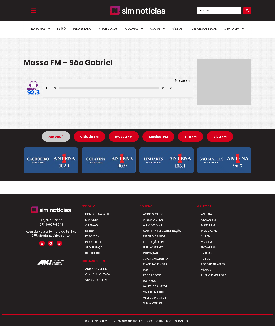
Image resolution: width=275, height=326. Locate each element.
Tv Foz (206, 259)
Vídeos (177, 28)
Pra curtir (93, 242)
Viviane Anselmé (97, 280)
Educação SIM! (154, 242)
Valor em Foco (154, 292)
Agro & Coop (153, 214)
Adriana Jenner (96, 269)
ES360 (61, 28)
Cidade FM (208, 220)
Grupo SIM (231, 28)
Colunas (131, 28)
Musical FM (209, 231)
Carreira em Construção (162, 231)
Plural (148, 270)
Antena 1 (207, 214)
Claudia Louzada (98, 274)
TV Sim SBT (208, 253)
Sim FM (205, 236)
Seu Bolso (92, 253)
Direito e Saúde (154, 236)
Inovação (150, 253)
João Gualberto (155, 259)
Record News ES (213, 264)
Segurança (93, 247)
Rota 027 (149, 281)
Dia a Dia (91, 220)
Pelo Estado (82, 28)
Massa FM (208, 225)
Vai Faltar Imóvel (156, 286)
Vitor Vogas (108, 28)
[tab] (56, 136)
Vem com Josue (154, 297)
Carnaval (92, 225)
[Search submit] (247, 10)
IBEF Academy (153, 247)
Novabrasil (209, 247)
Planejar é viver (155, 264)
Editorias (38, 28)
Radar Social (153, 275)
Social (155, 28)
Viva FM (206, 242)
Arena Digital (153, 220)
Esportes (92, 236)
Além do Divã (152, 225)
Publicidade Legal (203, 28)
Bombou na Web (97, 214)
